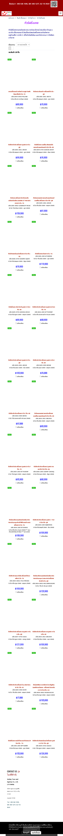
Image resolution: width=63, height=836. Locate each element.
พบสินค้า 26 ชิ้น (14, 52)
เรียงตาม (12, 44)
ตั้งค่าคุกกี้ (26, 833)
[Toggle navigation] (60, 13)
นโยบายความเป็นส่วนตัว (46, 827)
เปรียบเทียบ (20, 108)
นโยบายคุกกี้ (15, 829)
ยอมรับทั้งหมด (36, 833)
